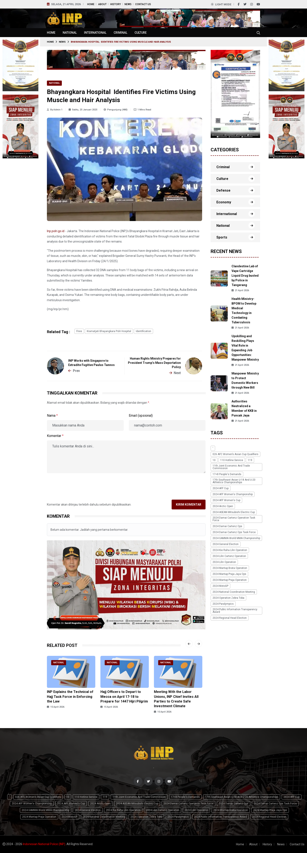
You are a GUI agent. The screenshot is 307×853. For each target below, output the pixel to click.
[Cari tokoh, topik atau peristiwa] (258, 32)
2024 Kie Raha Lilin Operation (230, 550)
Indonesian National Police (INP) (44, 844)
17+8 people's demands (227, 474)
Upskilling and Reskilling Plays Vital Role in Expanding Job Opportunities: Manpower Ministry (245, 347)
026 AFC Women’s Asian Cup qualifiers (235, 454)
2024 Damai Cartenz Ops (227, 526)
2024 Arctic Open (223, 506)
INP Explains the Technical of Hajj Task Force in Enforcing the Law (70, 696)
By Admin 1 (54, 109)
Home (90, 4)
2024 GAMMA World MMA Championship (236, 538)
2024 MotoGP (220, 585)
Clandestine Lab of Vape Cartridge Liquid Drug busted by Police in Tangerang (245, 276)
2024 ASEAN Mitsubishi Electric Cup (234, 512)
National (70, 32)
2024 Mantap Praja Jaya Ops (229, 574)
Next (175, 373)
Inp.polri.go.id (55, 231)
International (95, 32)
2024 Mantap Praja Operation (230, 579)
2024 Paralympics (223, 603)
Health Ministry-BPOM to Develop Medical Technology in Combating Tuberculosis (244, 310)
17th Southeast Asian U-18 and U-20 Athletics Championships (234, 481)
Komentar (55, 436)
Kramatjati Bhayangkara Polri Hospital (109, 331)
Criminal (120, 32)
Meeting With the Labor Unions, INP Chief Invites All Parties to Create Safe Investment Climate (176, 699)
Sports (221, 237)
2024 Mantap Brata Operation (230, 568)
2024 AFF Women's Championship (233, 494)
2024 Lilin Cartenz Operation (229, 556)
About (102, 4)
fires (79, 331)
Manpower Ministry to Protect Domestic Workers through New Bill (245, 380)
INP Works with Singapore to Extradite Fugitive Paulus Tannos (91, 363)
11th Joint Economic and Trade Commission (231, 467)
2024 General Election (226, 544)
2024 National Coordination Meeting (234, 591)
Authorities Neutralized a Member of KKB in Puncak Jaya (244, 408)
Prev (74, 371)
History (115, 4)
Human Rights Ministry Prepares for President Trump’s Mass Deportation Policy (154, 363)
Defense (223, 190)
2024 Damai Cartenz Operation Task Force (234, 519)
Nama (52, 415)
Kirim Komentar (188, 504)
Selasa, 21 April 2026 (66, 4)
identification (143, 331)
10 (214, 460)
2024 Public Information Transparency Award (235, 610)
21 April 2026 (240, 290)
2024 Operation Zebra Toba (228, 597)
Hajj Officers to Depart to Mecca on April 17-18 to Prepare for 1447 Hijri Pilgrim (124, 696)
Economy (223, 202)
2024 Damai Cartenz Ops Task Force (234, 532)
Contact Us (143, 4)
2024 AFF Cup (221, 488)
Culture (141, 32)
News (128, 4)
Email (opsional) (141, 415)
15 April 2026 (55, 707)
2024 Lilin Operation (224, 562)
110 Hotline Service (231, 460)
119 (250, 460)
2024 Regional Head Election (230, 617)
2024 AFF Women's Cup (226, 500)
